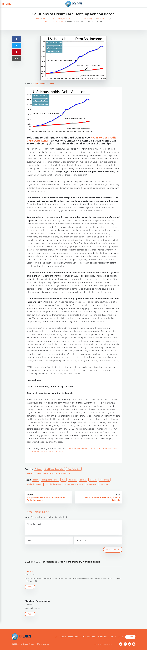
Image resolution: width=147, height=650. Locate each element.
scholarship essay (53, 484)
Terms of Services (116, 637)
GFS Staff (50, 84)
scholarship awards (34, 484)
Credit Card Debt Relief (54, 21)
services (104, 484)
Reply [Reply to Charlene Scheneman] (30, 614)
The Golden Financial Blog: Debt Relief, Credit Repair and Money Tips (69, 18)
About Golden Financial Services (67, 637)
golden (83, 480)
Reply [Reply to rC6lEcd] (30, 587)
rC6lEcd (29, 571)
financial (72, 480)
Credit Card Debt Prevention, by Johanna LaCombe (102, 498)
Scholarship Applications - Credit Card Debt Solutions (48, 473)
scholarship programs (74, 484)
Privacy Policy (102, 637)
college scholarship (50, 480)
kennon (93, 480)
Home (38, 18)
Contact (130, 637)
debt (63, 480)
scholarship (104, 480)
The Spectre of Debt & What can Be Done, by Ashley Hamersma (46, 498)
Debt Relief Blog (103, 18)
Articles (38, 469)
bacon (35, 480)
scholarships (92, 484)
